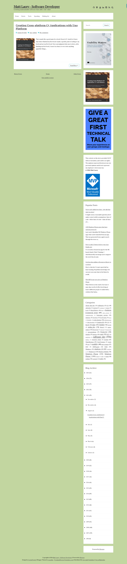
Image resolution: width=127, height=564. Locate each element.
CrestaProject (32, 560)
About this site (90, 305)
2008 (87, 527)
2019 (87, 465)
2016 (87, 482)
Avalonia (102, 308)
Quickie (88, 334)
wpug (107, 356)
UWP (87, 347)
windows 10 (98, 349)
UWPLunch (96, 347)
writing (35, 33)
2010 (87, 516)
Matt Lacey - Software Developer (37, 6)
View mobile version (48, 78)
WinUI (97, 356)
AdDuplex (101, 305)
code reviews (105, 313)
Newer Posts (18, 74)
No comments (44, 33)
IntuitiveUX (100, 322)
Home (17, 16)
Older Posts (77, 74)
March (90, 441)
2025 (87, 373)
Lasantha (50, 560)
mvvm (109, 325)
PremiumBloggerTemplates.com (63, 560)
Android (95, 308)
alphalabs (88, 308)
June (89, 430)
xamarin (95, 359)
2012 (87, 505)
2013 (87, 499)
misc (93, 325)
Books (23, 16)
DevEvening (103, 317)
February (90, 447)
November (91, 405)
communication (89, 315)
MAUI (87, 325)
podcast (102, 329)
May (89, 436)
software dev (99, 336)
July (89, 424)
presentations (92, 332)
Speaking (37, 16)
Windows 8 (92, 352)
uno (31, 33)
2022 (87, 389)
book (87, 310)
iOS (108, 322)
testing (106, 339)
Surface (87, 339)
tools (109, 342)
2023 (87, 384)
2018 (87, 471)
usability (95, 344)
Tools (29, 16)
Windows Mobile (103, 352)
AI (107, 305)
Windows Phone (92, 354)
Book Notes (94, 310)
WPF (102, 356)
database (88, 317)
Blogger (102, 549)
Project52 (103, 332)
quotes (95, 334)
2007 (87, 533)
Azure (107, 308)
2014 (87, 494)
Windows (88, 349)
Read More (74, 65)
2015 (87, 488)
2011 (87, 510)
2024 (87, 378)
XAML (101, 359)
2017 (87, 477)
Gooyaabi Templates (88, 560)
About (54, 16)
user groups (105, 344)
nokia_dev (91, 327)
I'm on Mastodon (100, 560)
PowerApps (108, 329)
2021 (87, 395)
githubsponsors (107, 320)
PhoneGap (95, 330)
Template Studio (96, 339)
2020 (87, 460)
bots (102, 310)
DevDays (95, 317)
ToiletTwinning (101, 342)
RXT (108, 334)
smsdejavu (88, 337)
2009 (87, 522)
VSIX (105, 347)
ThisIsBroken (90, 342)
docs (110, 317)
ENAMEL (89, 320)
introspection (91, 322)
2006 (87, 538)
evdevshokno (97, 320)
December (91, 399)
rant (101, 334)
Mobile (101, 325)
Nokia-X (102, 327)
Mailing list (45, 16)
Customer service (102, 315)
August (90, 411)
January (90, 452)
